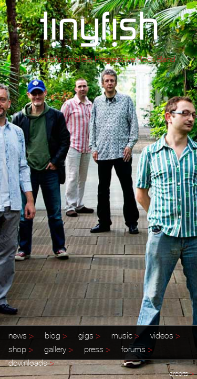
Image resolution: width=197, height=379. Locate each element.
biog (56, 335)
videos (165, 335)
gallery (59, 349)
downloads (31, 362)
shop (21, 349)
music (125, 335)
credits (181, 373)
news (21, 335)
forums (137, 349)
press (97, 349)
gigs (89, 335)
